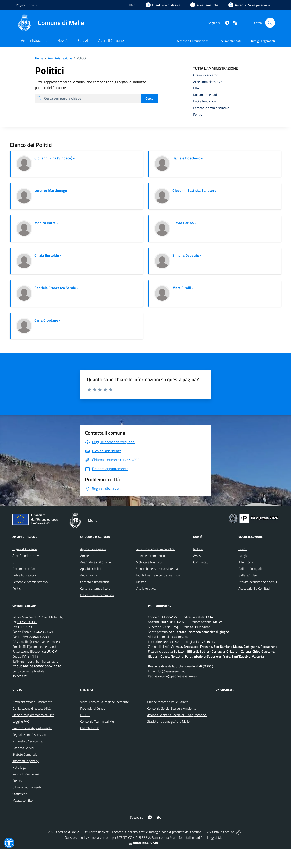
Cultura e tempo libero (95, 588)
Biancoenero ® (162, 837)
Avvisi (197, 555)
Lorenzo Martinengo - (51, 190)
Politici (16, 588)
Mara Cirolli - (182, 288)
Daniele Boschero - (187, 158)
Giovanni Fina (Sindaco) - (54, 158)
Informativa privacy (25, 760)
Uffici (15, 562)
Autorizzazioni (89, 575)
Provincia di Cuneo (92, 708)
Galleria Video (247, 575)
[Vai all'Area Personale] (249, 5)
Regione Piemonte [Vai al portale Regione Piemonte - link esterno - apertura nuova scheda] (27, 5)
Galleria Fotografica (251, 568)
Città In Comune (223, 831)
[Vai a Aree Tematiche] (204, 5)
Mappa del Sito (22, 800)
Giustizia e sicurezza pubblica (155, 548)
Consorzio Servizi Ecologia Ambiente (171, 708)
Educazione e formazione (97, 594)
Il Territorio (245, 562)
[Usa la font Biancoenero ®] (163, 5)
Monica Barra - (46, 223)
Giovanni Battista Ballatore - (195, 190)
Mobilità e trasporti (149, 562)
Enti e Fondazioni (24, 575)
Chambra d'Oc (89, 728)
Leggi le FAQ (20, 721)
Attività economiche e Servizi (258, 581)
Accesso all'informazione (192, 41)
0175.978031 (27, 621)
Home (39, 58)
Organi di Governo (24, 548)
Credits (17, 780)
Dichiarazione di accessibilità (31, 708)
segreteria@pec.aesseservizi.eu (175, 676)
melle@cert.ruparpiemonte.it (40, 641)
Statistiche (19, 793)
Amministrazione (57, 58)
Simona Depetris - (186, 255)
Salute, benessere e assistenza (157, 568)
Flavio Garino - (184, 223)
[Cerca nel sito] (270, 23)
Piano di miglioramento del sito (33, 714)
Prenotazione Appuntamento (32, 728)
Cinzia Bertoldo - (47, 255)
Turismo (141, 581)
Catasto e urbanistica (94, 581)
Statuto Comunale (24, 754)
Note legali (19, 767)
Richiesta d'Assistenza (27, 741)
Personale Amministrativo (30, 581)
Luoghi (242, 555)
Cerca (149, 98)
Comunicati (200, 562)
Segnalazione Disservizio (29, 734)
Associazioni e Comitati (254, 588)
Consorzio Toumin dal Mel (97, 721)
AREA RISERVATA (143, 842)
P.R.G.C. (85, 714)
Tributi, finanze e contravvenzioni (158, 575)
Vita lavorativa (146, 588)
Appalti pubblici (90, 568)
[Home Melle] (50, 22)
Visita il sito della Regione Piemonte (104, 701)
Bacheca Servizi (23, 747)
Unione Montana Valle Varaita (167, 701)
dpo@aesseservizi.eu (171, 671)
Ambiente (87, 555)
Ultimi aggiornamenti (26, 787)
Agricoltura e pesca (93, 548)
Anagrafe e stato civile (95, 562)
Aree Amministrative (26, 555)
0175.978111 (27, 626)
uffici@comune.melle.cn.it (39, 646)
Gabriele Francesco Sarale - (56, 288)
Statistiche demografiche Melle (168, 721)
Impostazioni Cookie (25, 774)
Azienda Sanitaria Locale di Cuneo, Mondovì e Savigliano (185, 714)
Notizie (198, 548)
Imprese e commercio (150, 555)
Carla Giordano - (47, 320)
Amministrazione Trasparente (32, 701)
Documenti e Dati (24, 568)
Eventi (242, 548)
